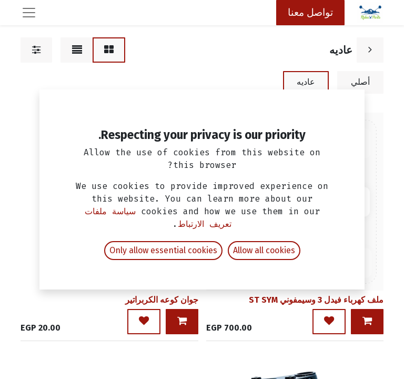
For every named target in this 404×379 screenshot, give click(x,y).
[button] (367, 321)
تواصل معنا (310, 12)
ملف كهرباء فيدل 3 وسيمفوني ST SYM (316, 300)
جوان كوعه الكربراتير (161, 300)
